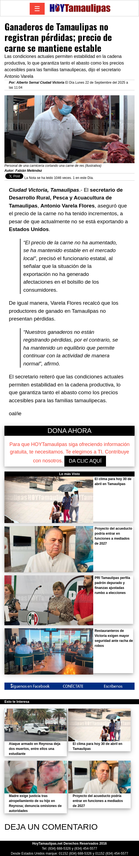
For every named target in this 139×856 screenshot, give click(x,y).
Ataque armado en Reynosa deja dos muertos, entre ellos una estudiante (34, 749)
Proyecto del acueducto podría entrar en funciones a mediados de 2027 (98, 801)
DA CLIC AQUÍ (85, 461)
